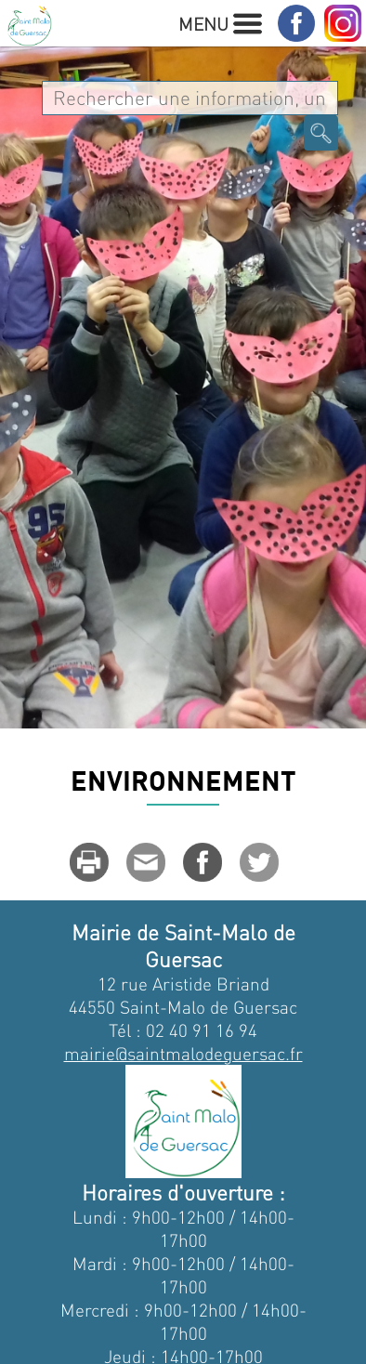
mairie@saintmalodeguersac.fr (183, 1053)
